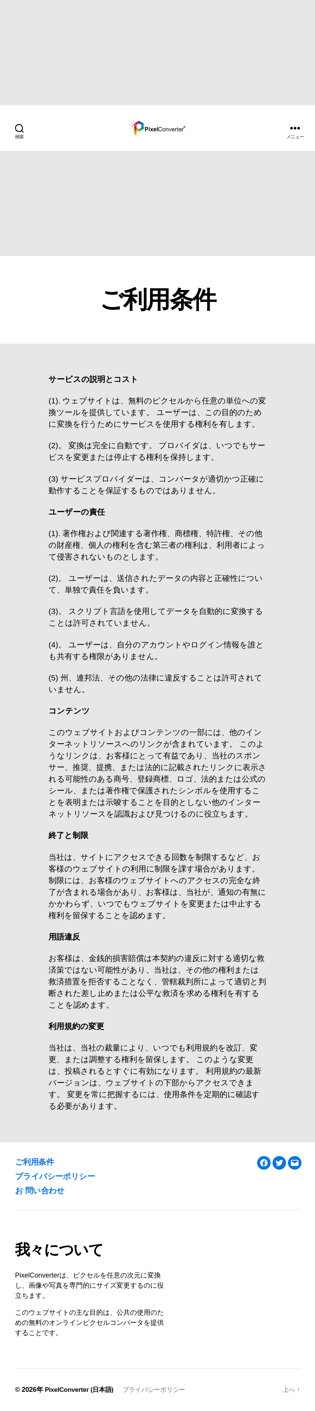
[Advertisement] (157, 52)
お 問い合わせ (43, 1190)
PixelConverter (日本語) (81, 1389)
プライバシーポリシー (60, 1176)
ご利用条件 (37, 1161)
